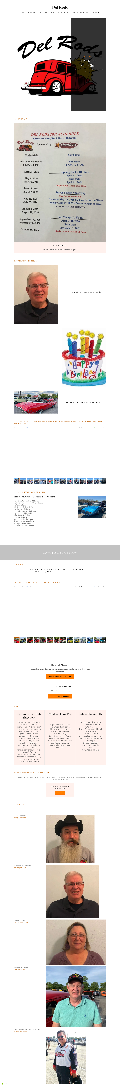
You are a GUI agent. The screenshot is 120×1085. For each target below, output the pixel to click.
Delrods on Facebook (60, 696)
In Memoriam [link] (63, 12)
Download (60, 793)
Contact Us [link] (42, 12)
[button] (96, 13)
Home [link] (23, 12)
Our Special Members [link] (81, 12)
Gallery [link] (31, 12)
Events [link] (53, 12)
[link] (60, 8)
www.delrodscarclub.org (60, 676)
